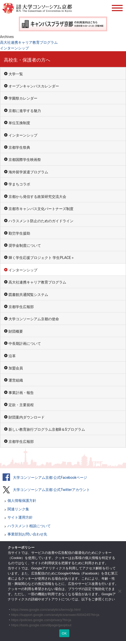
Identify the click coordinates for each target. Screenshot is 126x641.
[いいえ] (119, 591)
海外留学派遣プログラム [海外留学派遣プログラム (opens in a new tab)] (28, 172)
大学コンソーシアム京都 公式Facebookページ (50, 477)
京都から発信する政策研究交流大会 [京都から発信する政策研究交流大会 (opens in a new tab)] (37, 197)
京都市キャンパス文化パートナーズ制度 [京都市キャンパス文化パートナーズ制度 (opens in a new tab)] (41, 209)
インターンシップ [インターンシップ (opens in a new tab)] (14, 48)
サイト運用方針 (20, 517)
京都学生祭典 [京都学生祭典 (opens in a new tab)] (19, 147)
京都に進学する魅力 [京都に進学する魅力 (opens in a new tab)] (25, 111)
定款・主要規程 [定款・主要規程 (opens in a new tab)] (21, 405)
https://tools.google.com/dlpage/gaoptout (41, 625)
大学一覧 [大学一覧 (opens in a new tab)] (16, 74)
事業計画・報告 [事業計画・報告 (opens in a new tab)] (21, 393)
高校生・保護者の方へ (27, 60)
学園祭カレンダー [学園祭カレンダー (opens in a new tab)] (23, 98)
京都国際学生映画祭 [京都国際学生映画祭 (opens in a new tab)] (25, 160)
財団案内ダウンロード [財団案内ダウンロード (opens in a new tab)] (27, 417)
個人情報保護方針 (21, 500)
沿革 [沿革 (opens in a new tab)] (12, 356)
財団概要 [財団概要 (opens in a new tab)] (16, 331)
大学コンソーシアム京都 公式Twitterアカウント (51, 490)
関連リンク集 (18, 509)
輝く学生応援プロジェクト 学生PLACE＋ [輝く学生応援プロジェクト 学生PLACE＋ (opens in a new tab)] (41, 258)
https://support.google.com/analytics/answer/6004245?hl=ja (55, 615)
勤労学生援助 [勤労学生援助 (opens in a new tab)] (19, 233)
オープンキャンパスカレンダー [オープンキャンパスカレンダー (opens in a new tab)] (34, 86)
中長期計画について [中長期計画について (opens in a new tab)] (25, 343)
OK (64, 633)
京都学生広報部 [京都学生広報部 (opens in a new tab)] (21, 307)
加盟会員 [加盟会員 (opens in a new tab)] (16, 368)
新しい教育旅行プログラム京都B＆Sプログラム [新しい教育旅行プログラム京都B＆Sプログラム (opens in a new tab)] (47, 429)
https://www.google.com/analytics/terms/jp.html (46, 610)
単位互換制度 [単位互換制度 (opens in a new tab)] (19, 123)
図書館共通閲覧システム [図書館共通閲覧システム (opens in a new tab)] (28, 295)
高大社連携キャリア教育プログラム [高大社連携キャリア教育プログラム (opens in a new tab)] (29, 42)
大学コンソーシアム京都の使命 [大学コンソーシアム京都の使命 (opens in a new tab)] (34, 319)
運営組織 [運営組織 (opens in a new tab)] (16, 380)
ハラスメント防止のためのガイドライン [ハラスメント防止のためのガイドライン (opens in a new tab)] (41, 221)
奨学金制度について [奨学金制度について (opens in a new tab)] (25, 245)
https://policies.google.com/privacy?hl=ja (41, 620)
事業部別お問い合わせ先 (27, 534)
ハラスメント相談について (29, 526)
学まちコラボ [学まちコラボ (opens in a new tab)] (19, 184)
